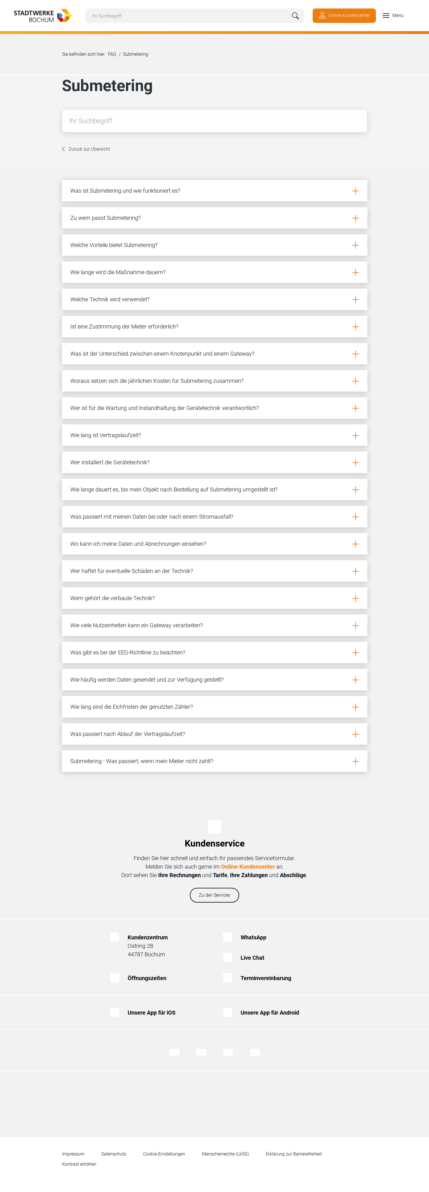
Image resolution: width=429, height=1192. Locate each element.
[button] (390, 15)
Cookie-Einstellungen (164, 1154)
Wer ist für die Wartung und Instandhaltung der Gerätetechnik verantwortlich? (164, 408)
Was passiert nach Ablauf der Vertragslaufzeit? (127, 734)
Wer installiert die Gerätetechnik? (110, 462)
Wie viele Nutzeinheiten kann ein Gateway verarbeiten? (136, 625)
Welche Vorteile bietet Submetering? (114, 245)
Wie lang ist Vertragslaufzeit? (105, 435)
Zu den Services (214, 895)
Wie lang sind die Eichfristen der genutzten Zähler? (131, 706)
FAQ (112, 54)
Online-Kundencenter (248, 866)
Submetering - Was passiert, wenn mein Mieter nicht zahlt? (141, 761)
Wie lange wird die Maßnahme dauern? (117, 272)
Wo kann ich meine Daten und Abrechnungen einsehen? (138, 543)
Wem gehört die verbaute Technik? (112, 598)
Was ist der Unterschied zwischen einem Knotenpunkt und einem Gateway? (162, 353)
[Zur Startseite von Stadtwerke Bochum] (39, 15)
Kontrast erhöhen (79, 1164)
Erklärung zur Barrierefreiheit (294, 1154)
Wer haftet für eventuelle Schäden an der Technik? (131, 571)
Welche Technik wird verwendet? (110, 299)
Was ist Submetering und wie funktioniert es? (125, 190)
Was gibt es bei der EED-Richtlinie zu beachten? (127, 652)
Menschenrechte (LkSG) (225, 1154)
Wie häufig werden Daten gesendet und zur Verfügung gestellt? (147, 679)
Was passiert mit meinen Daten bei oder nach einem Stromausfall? (151, 516)
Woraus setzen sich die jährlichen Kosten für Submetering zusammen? (157, 380)
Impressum (73, 1154)
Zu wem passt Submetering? (105, 217)
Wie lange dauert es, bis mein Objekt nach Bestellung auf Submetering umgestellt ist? (174, 489)
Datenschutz (113, 1154)
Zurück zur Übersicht (89, 150)
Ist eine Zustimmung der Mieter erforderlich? (124, 326)
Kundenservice (215, 843)
